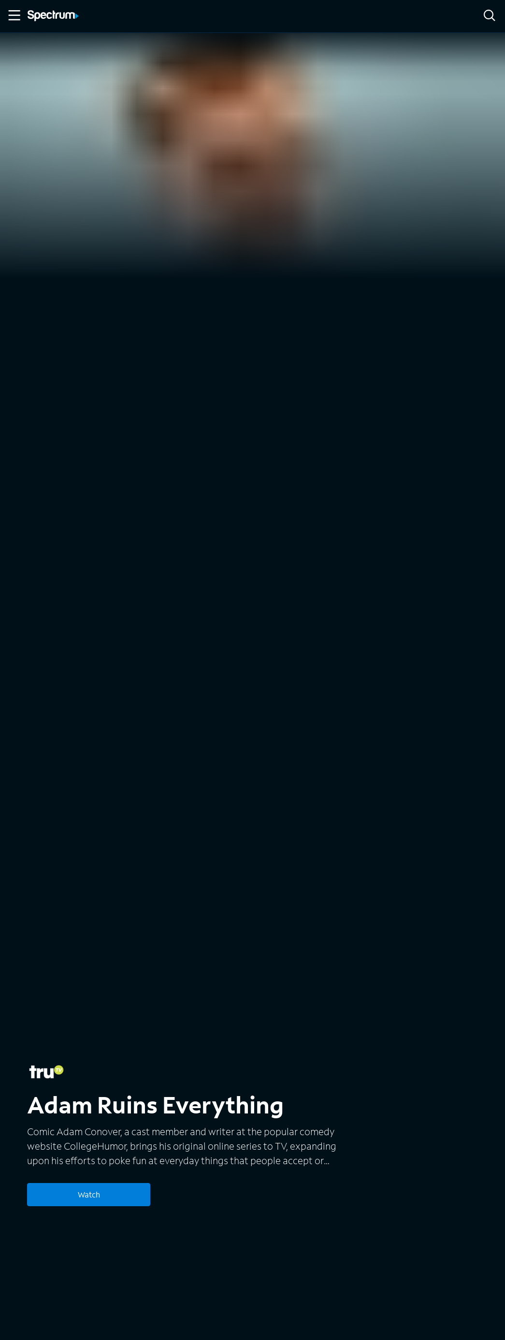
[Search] (489, 16)
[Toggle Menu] (13, 15)
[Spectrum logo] (53, 16)
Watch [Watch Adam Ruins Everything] (89, 1194)
